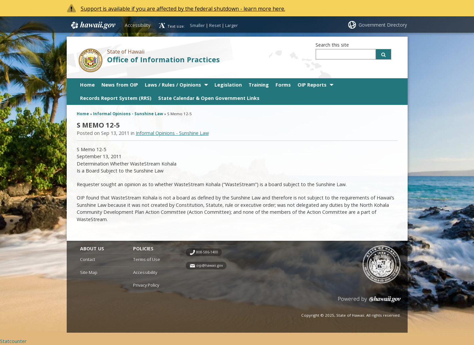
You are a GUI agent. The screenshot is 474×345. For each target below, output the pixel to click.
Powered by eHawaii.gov (369, 301)
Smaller (197, 25)
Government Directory (383, 25)
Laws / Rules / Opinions (173, 85)
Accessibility (137, 25)
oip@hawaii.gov (209, 265)
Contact (87, 259)
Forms (283, 85)
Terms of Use (146, 259)
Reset (215, 25)
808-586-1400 (207, 252)
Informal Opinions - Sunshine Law (128, 113)
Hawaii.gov (92, 25)
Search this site (332, 45)
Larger (231, 25)
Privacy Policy (146, 285)
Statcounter (13, 341)
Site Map (88, 272)
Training (259, 85)
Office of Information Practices (163, 59)
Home (87, 85)
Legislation (228, 85)
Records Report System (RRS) (115, 98)
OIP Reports (312, 85)
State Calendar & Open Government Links (209, 98)
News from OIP (119, 85)
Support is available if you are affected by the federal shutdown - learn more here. (183, 8)
